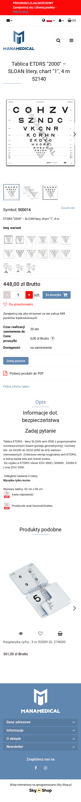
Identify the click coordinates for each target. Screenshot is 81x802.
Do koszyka (56, 295)
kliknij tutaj (20, 11)
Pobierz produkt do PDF (23, 373)
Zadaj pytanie (15, 361)
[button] (72, 20)
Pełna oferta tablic (16, 386)
